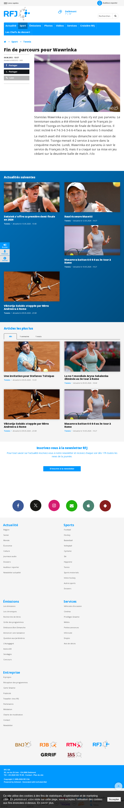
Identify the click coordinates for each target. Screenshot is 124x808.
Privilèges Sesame (71, 617)
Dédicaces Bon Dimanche (14, 627)
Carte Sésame (9, 688)
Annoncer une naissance (14, 633)
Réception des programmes (15, 682)
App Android (105, 505)
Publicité (7, 693)
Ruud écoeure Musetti (78, 216)
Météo (67, 622)
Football (67, 530)
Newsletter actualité (12, 572)
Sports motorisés (71, 572)
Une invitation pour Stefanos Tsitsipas (29, 376)
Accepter (114, 799)
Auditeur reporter (11, 567)
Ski (65, 556)
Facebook (18, 505)
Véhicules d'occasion (73, 606)
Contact (6, 720)
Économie (7, 546)
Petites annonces (71, 627)
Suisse (6, 535)
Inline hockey (69, 578)
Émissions (35, 25)
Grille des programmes (13, 622)
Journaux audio (9, 556)
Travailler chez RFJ (11, 699)
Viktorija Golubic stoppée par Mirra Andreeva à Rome (26, 307)
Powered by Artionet (12, 782)
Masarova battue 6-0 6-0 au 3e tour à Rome (87, 261)
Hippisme (68, 562)
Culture (6, 551)
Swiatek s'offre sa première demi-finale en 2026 (29, 218)
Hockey (67, 535)
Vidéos (60, 25)
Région (6, 530)
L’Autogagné (8, 643)
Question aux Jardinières (14, 638)
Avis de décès (70, 643)
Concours (7, 659)
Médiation (7, 709)
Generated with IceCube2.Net (34, 782)
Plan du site (38, 775)
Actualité (10, 25)
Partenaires (8, 704)
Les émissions (9, 606)
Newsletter (8, 725)
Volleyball (68, 546)
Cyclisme (68, 551)
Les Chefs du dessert (17, 32)
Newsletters (71, 505)
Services (72, 25)
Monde (6, 540)
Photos (48, 25)
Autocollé (7, 649)
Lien (10, 78)
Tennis (27, 41)
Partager (11, 65)
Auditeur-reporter (107, 3)
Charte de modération (13, 715)
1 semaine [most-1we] (24, 336)
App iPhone (88, 505)
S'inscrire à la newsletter (62, 468)
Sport (23, 25)
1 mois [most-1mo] (38, 336)
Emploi (67, 638)
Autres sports (69, 583)
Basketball (68, 540)
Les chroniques (10, 611)
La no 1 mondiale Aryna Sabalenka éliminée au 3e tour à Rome (86, 377)
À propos (7, 677)
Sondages (7, 654)
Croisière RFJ (87, 25)
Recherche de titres (12, 617)
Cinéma (67, 611)
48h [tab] (10, 336)
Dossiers (7, 562)
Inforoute (68, 633)
